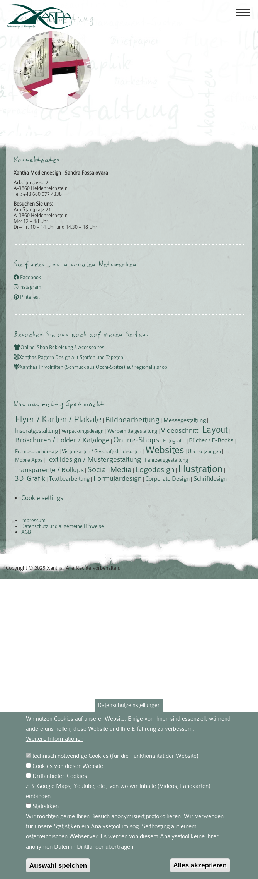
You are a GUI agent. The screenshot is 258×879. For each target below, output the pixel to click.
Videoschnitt (179, 430)
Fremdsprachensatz (36, 451)
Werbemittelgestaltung (132, 431)
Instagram (27, 287)
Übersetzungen (204, 451)
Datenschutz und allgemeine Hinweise (62, 526)
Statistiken (45, 806)
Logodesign (155, 469)
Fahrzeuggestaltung (166, 460)
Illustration (200, 469)
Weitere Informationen (54, 738)
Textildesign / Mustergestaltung (93, 459)
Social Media (109, 469)
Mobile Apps (28, 460)
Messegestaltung (184, 420)
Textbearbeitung (69, 478)
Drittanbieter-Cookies (59, 776)
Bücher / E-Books (211, 440)
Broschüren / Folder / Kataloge (62, 440)
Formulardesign (117, 478)
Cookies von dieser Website (67, 765)
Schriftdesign (210, 478)
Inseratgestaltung (36, 430)
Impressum (33, 520)
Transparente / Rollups (49, 470)
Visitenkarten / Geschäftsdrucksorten (101, 451)
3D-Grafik (30, 478)
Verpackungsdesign (82, 431)
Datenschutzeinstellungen (129, 705)
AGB (26, 532)
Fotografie (174, 441)
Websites (164, 450)
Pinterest (27, 297)
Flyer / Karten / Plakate (58, 419)
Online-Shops (136, 439)
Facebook (27, 277)
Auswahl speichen (58, 865)
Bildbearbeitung (132, 419)
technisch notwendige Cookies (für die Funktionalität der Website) (115, 755)
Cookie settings (42, 498)
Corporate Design (167, 478)
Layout (214, 430)
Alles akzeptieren (200, 865)
